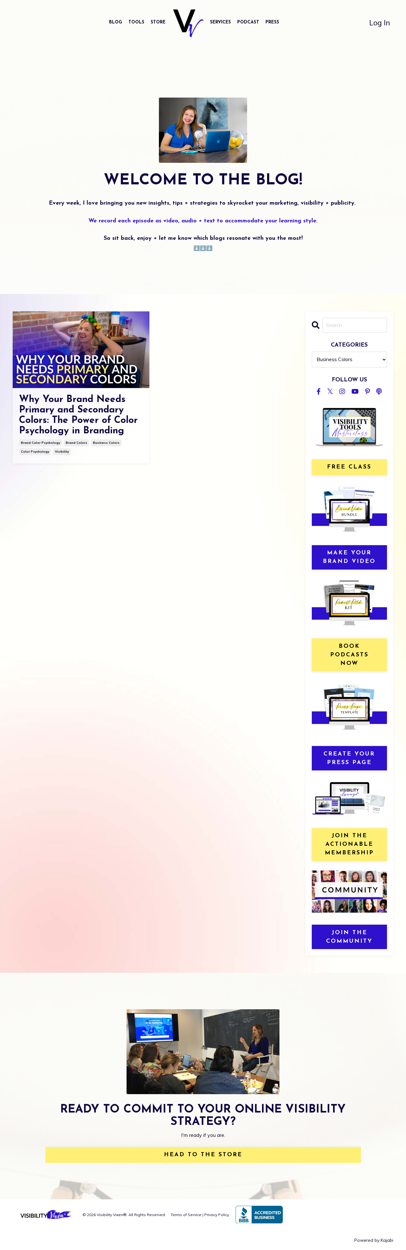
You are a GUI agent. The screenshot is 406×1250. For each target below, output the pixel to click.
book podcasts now (349, 654)
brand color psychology (40, 443)
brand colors (76, 443)
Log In (379, 22)
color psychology (35, 452)
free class (349, 467)
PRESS (272, 22)
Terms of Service (186, 1214)
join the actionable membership (349, 844)
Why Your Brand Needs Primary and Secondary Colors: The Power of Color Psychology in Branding (78, 415)
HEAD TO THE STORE (203, 1155)
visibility (62, 452)
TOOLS (136, 22)
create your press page (349, 758)
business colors (106, 443)
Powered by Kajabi (373, 1240)
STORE (158, 22)
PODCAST (248, 22)
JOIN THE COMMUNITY (349, 937)
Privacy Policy (216, 1214)
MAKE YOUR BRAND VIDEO (349, 557)
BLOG (115, 22)
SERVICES (220, 22)
